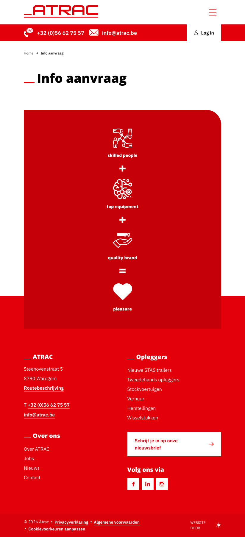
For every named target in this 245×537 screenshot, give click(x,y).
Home (28, 53)
